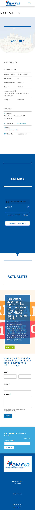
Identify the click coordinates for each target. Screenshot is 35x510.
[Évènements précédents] (10, 215)
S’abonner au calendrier (16, 223)
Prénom (6, 380)
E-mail (7, 384)
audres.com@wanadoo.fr (12, 130)
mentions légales (17, 507)
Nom (19, 380)
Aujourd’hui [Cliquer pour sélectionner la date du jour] (18, 214)
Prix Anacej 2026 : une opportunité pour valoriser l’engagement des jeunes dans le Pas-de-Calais (17, 308)
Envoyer (8, 416)
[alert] (17, 201)
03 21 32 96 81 (21, 123)
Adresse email (9, 441)
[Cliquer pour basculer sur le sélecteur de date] (9, 206)
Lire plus (9, 347)
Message (7, 394)
